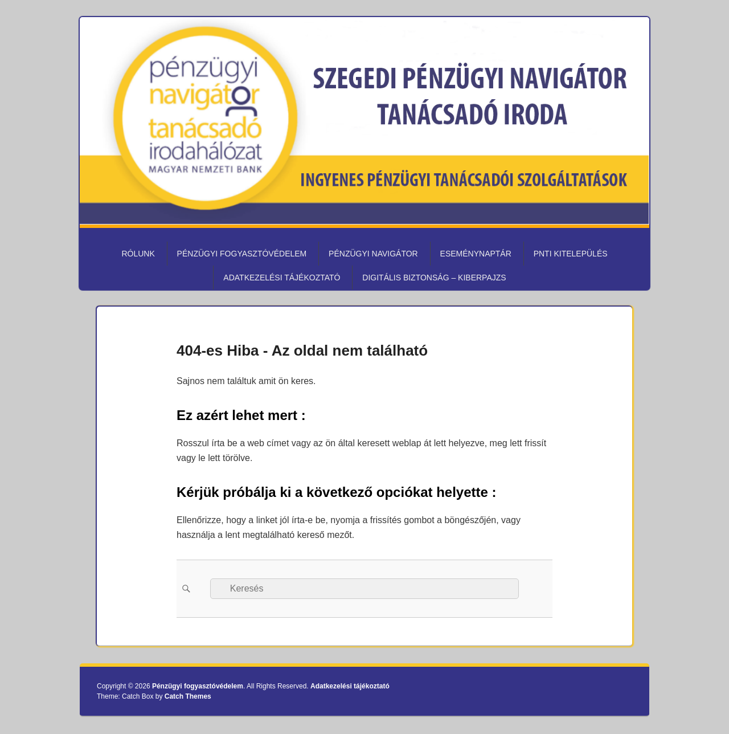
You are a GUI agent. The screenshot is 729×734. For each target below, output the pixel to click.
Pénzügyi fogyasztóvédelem (242, 253)
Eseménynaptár (475, 253)
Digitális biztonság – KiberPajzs (434, 277)
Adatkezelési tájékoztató (281, 277)
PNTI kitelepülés (571, 253)
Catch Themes (188, 696)
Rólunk (137, 253)
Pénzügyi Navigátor (373, 253)
